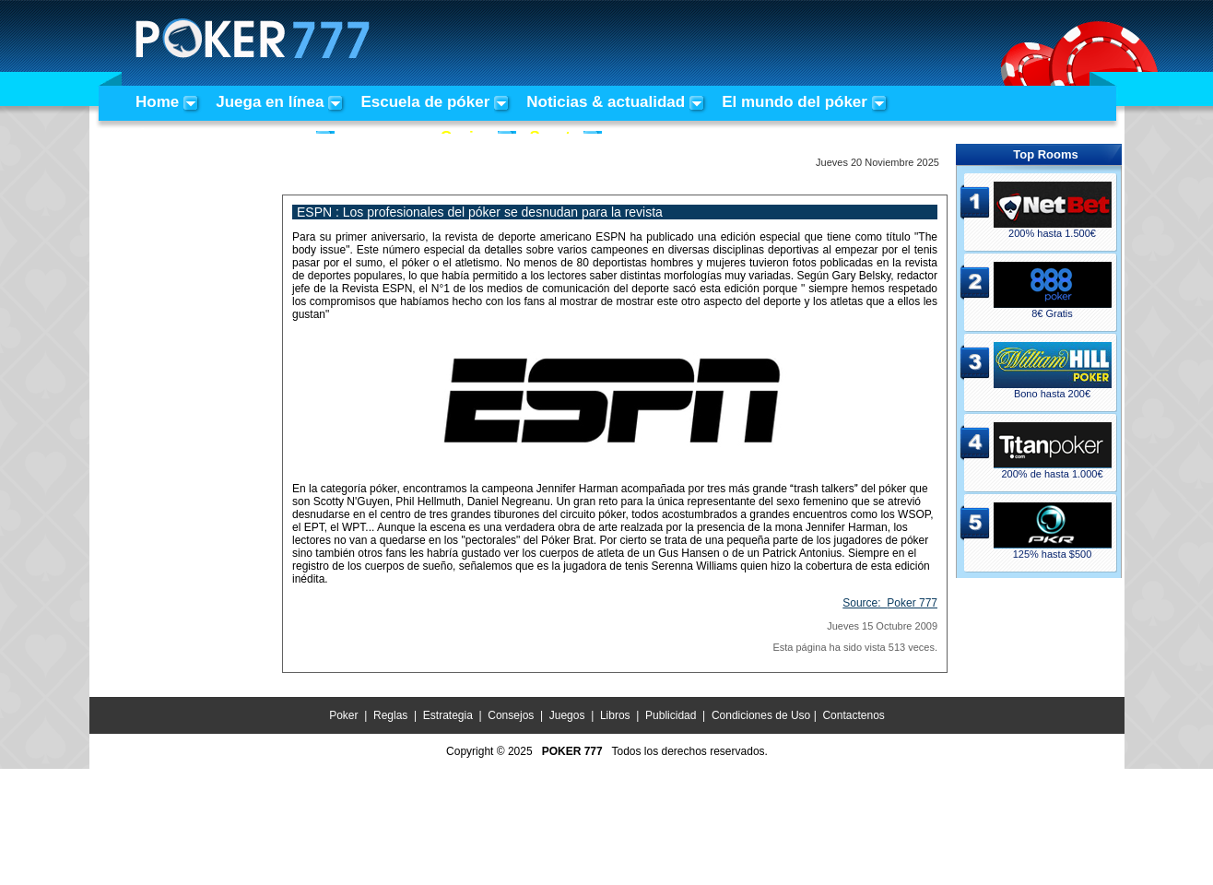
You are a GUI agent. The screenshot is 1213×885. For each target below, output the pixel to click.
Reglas (390, 715)
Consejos (511, 715)
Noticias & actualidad (605, 102)
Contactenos (853, 715)
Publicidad (670, 715)
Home (157, 102)
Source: (889, 602)
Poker (343, 715)
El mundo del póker (794, 102)
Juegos (567, 715)
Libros (615, 715)
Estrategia (448, 715)
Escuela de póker (424, 102)
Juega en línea (270, 102)
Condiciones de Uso (761, 715)
